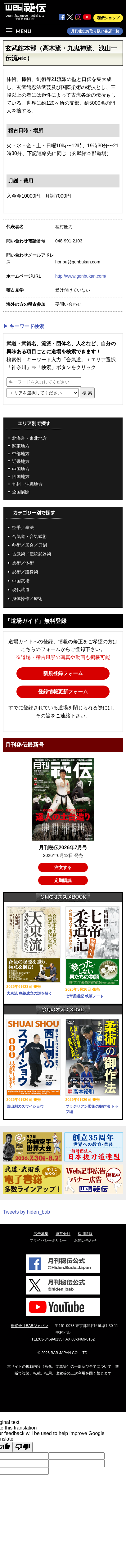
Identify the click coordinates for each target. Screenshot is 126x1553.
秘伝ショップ (108, 18)
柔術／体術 (23, 562)
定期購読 (63, 880)
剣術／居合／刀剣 (29, 545)
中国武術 (20, 580)
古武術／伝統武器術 (31, 554)
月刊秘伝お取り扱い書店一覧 (95, 31)
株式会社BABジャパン (29, 1326)
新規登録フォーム (63, 673)
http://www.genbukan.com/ (80, 276)
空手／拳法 (23, 527)
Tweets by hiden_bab (26, 1212)
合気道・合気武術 (29, 536)
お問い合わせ (85, 1240)
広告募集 (41, 1234)
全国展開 (20, 491)
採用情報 (85, 1234)
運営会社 (63, 1234)
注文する (63, 867)
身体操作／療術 (27, 598)
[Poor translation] (23, 1447)
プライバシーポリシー (48, 1240)
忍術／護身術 (25, 571)
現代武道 (20, 589)
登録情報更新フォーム (63, 691)
